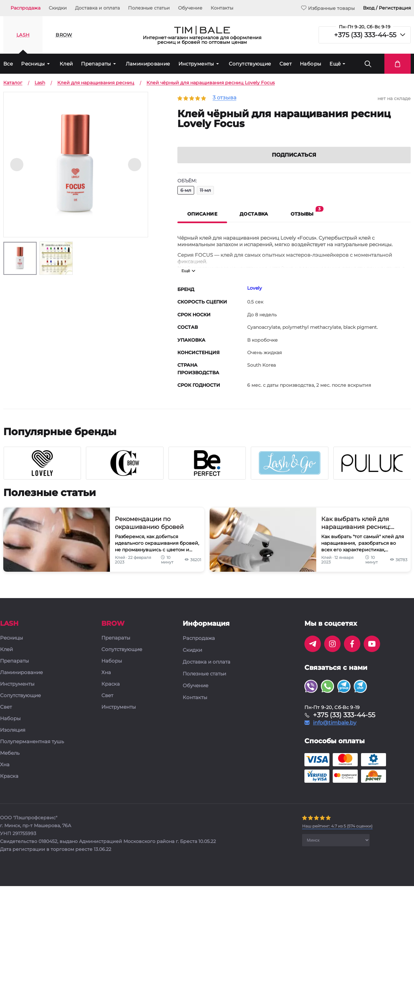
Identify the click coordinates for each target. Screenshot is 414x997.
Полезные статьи (149, 8)
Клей (66, 64)
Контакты (222, 8)
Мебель (9, 762)
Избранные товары (328, 8)
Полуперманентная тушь (32, 750)
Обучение (190, 8)
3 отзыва (224, 98)
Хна (5, 773)
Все (8, 64)
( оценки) (337, 834)
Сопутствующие (250, 64)
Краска (9, 785)
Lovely (254, 297)
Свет (285, 64)
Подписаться (294, 164)
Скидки (58, 8)
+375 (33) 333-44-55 (365, 35)
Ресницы (33, 64)
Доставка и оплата (97, 8)
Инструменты (196, 64)
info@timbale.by (334, 731)
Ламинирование (148, 64)
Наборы (310, 64)
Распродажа (25, 8)
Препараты (96, 64)
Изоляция (12, 739)
